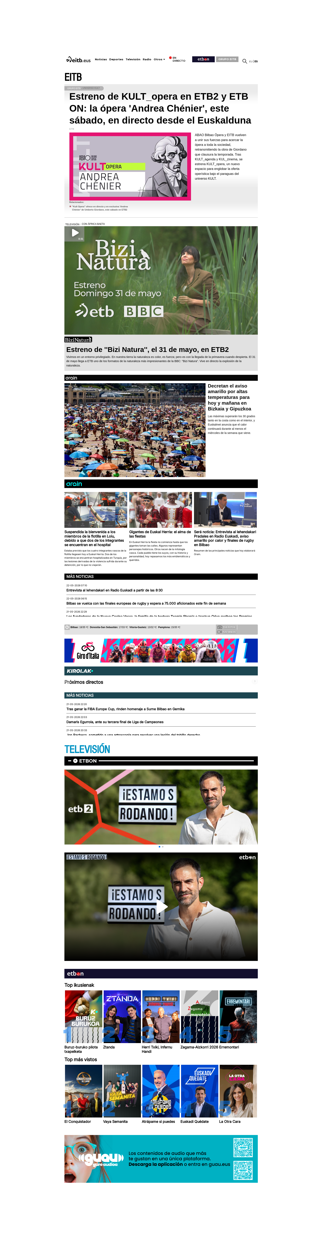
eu (251, 61)
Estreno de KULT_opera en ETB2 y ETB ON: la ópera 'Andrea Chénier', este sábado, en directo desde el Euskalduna (160, 108)
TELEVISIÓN (87, 749)
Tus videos (226, 632)
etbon (88, 761)
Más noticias (80, 576)
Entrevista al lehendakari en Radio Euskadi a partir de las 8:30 (114, 590)
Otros (158, 59)
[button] (159, 847)
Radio (147, 59)
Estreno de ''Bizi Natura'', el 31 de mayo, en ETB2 (147, 349)
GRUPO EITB (227, 59)
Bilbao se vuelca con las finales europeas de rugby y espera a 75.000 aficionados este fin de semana (146, 603)
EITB (73, 77)
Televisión (133, 59)
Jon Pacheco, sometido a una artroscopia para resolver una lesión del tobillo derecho (133, 735)
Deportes (116, 59)
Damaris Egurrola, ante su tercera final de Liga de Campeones (114, 722)
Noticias (101, 59)
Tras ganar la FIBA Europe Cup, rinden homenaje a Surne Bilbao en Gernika (125, 709)
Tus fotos (226, 627)
